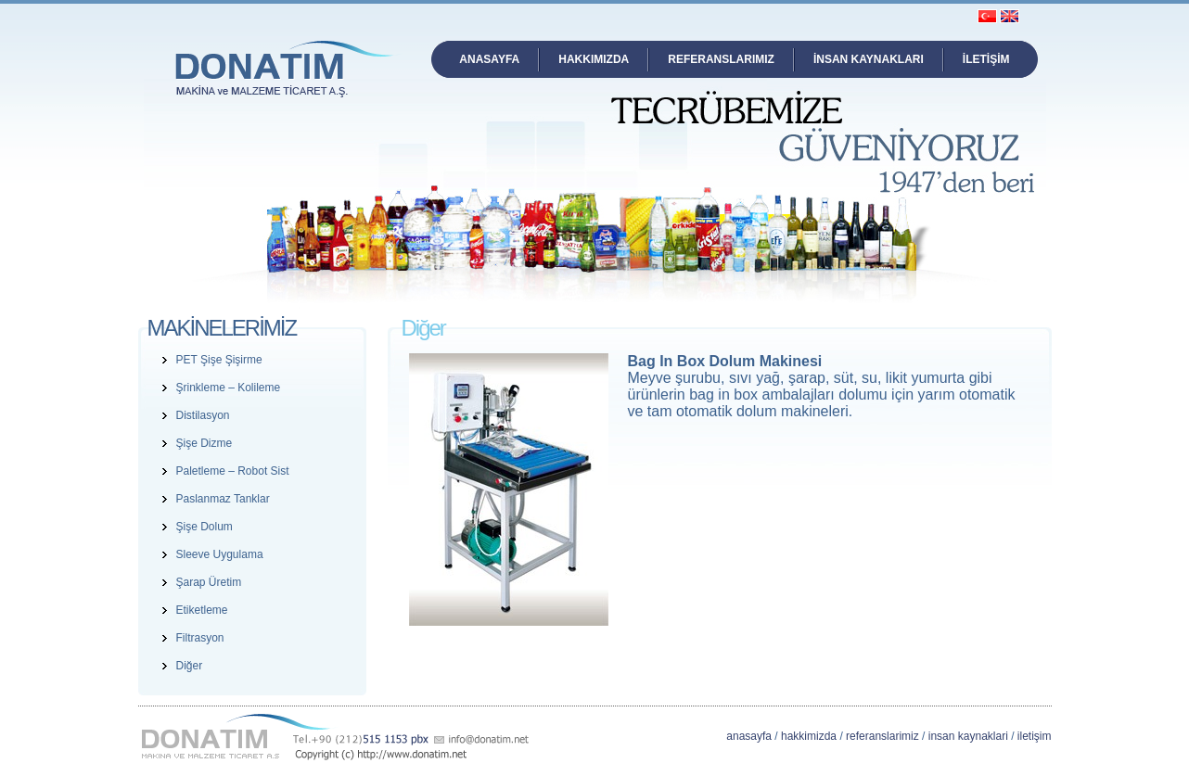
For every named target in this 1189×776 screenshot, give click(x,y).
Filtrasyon (200, 637)
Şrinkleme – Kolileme (228, 387)
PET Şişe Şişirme (219, 359)
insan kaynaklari (968, 736)
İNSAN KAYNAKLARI (868, 59)
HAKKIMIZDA (593, 59)
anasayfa (749, 736)
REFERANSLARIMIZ (721, 59)
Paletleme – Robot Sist (232, 470)
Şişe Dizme (204, 443)
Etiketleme (202, 610)
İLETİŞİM (986, 59)
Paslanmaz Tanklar (223, 498)
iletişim (1034, 736)
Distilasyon (203, 415)
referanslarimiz (882, 736)
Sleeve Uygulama (219, 554)
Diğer (189, 665)
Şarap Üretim (209, 582)
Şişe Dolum (204, 526)
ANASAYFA (489, 59)
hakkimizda (809, 736)
